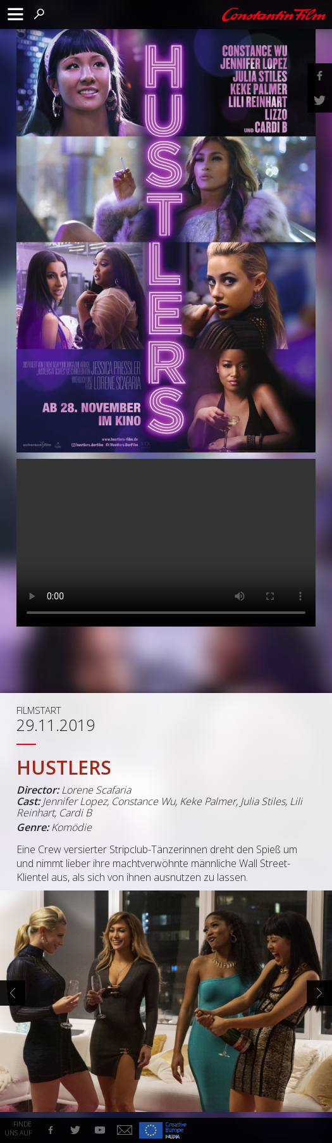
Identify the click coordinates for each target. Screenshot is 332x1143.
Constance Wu (143, 801)
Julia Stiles (262, 801)
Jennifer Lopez (74, 801)
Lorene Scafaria (96, 790)
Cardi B (75, 813)
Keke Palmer (208, 801)
